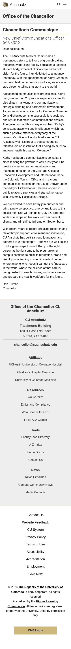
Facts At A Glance (35, 419)
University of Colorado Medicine (35, 379)
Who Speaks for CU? (35, 412)
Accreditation (35, 559)
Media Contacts (35, 492)
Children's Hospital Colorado (35, 372)
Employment (35, 566)
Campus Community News (35, 484)
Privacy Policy (35, 537)
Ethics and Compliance (35, 404)
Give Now (35, 574)
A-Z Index (35, 444)
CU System (35, 529)
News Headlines (35, 476)
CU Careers (35, 397)
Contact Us (35, 459)
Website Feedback (35, 522)
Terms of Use (35, 544)
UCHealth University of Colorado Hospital (35, 364)
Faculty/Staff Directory (35, 437)
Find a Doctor (35, 452)
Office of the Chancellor (28, 16)
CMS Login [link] (35, 630)
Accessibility (35, 552)
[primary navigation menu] (64, 4)
